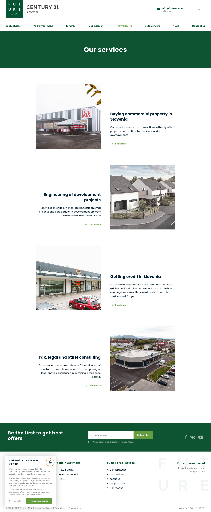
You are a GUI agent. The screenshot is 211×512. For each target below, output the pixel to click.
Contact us (198, 26)
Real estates (13, 26)
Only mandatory (16, 501)
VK (192, 437)
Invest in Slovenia (69, 474)
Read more (120, 143)
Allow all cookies (39, 501)
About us (115, 479)
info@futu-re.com (172, 8)
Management (96, 26)
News (176, 26)
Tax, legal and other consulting (69, 357)
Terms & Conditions (56, 508)
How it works (66, 470)
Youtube (200, 437)
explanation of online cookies (22, 492)
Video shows (152, 26)
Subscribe (143, 435)
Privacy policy (75, 508)
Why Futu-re (125, 26)
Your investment (43, 26)
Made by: (192, 508)
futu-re (201, 471)
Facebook (186, 437)
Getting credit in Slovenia (135, 276)
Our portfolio (117, 483)
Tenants (71, 26)
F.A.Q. (62, 479)
